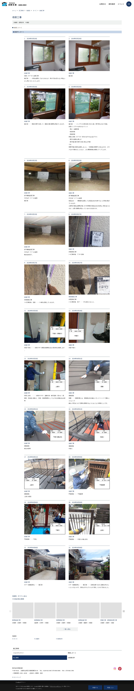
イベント (121, 4)
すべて (15, 639)
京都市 (37, 639)
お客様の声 (71, 658)
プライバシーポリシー (55, 686)
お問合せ (102, 4)
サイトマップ (17, 677)
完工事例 (16, 658)
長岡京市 (59, 639)
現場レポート (72, 653)
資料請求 (112, 4)
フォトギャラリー (18, 653)
